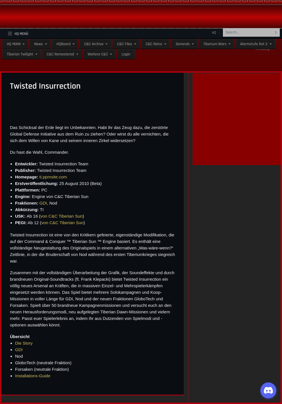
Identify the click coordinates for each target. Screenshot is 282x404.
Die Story (24, 343)
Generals (183, 44)
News (38, 44)
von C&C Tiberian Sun (61, 216)
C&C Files (124, 44)
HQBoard (63, 44)
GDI (43, 203)
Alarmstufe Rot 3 (253, 44)
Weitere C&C (98, 54)
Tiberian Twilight (20, 54)
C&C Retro (154, 44)
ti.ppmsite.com (53, 176)
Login (126, 54)
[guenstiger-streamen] (236, 159)
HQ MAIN (13, 44)
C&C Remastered (60, 54)
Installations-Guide (32, 375)
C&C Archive (93, 44)
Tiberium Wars (214, 44)
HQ (214, 32)
